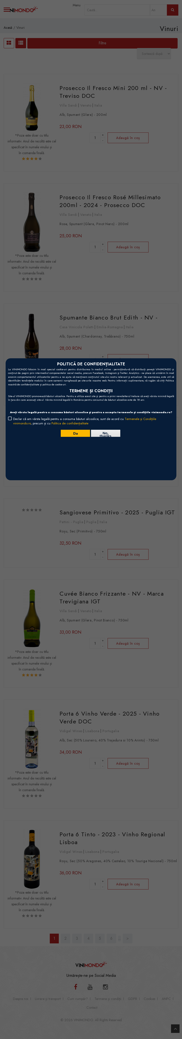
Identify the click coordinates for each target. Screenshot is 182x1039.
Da (75, 433)
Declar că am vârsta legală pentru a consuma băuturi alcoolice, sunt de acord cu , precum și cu (84, 421)
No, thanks (105, 434)
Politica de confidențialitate (69, 423)
